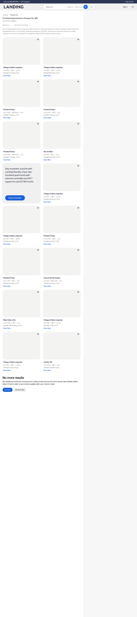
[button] (74, 7)
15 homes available (10, 21)
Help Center (129, 2)
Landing (5, 15)
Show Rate (7, 76)
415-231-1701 (14, 2)
